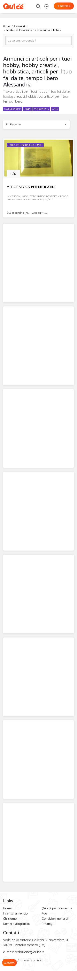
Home (7, 908)
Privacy (47, 924)
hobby (27, 109)
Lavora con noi (30, 960)
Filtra (9, 962)
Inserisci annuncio (15, 913)
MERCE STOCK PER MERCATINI (31, 187)
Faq (44, 913)
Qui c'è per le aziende (57, 908)
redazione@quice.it (29, 952)
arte (55, 109)
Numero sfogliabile (16, 924)
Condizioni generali (55, 919)
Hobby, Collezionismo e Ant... (25, 145)
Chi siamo (10, 919)
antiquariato (41, 109)
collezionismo (12, 109)
